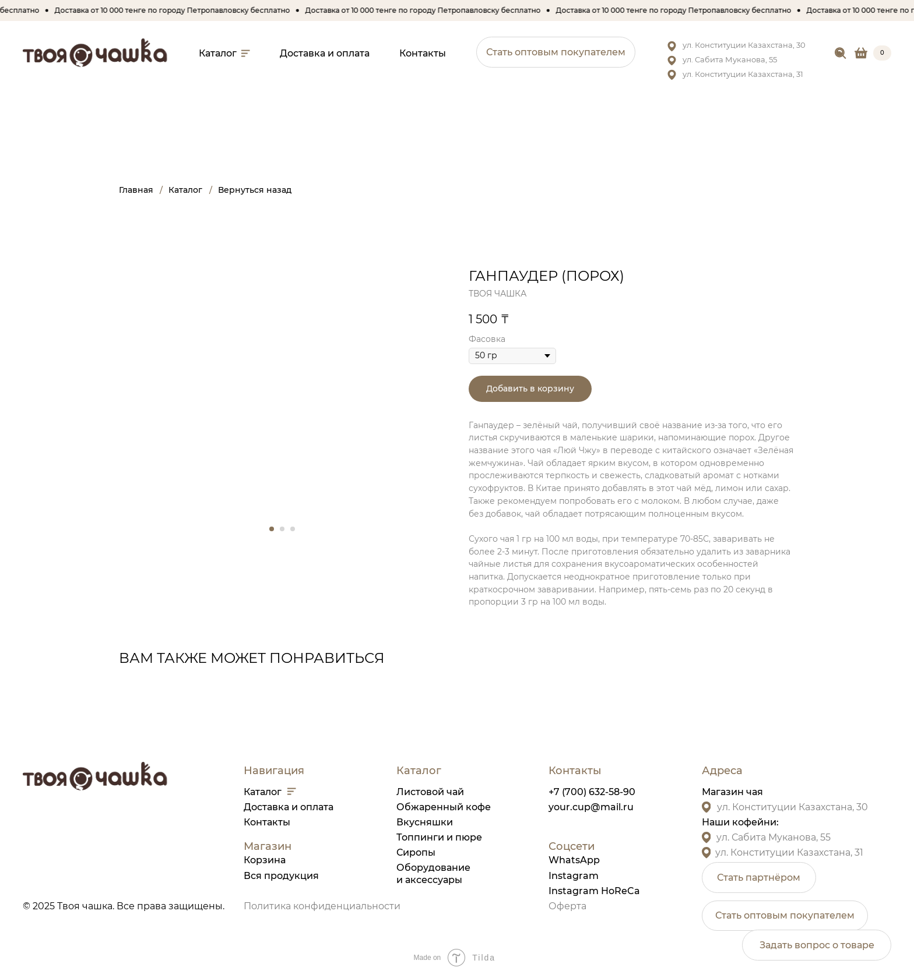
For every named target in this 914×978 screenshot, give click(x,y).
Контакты (267, 822)
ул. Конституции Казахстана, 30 (744, 45)
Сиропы (415, 852)
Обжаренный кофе (443, 807)
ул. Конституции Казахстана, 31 (743, 74)
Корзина (265, 860)
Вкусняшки (424, 822)
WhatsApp (574, 860)
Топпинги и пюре (439, 837)
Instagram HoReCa (594, 890)
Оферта (567, 906)
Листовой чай (430, 791)
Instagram (574, 875)
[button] (555, 52)
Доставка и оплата (288, 807)
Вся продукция (281, 875)
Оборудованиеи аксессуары (433, 873)
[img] (841, 54)
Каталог (263, 791)
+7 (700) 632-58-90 (592, 791)
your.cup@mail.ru (591, 807)
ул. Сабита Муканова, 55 (730, 59)
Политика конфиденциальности (322, 906)
